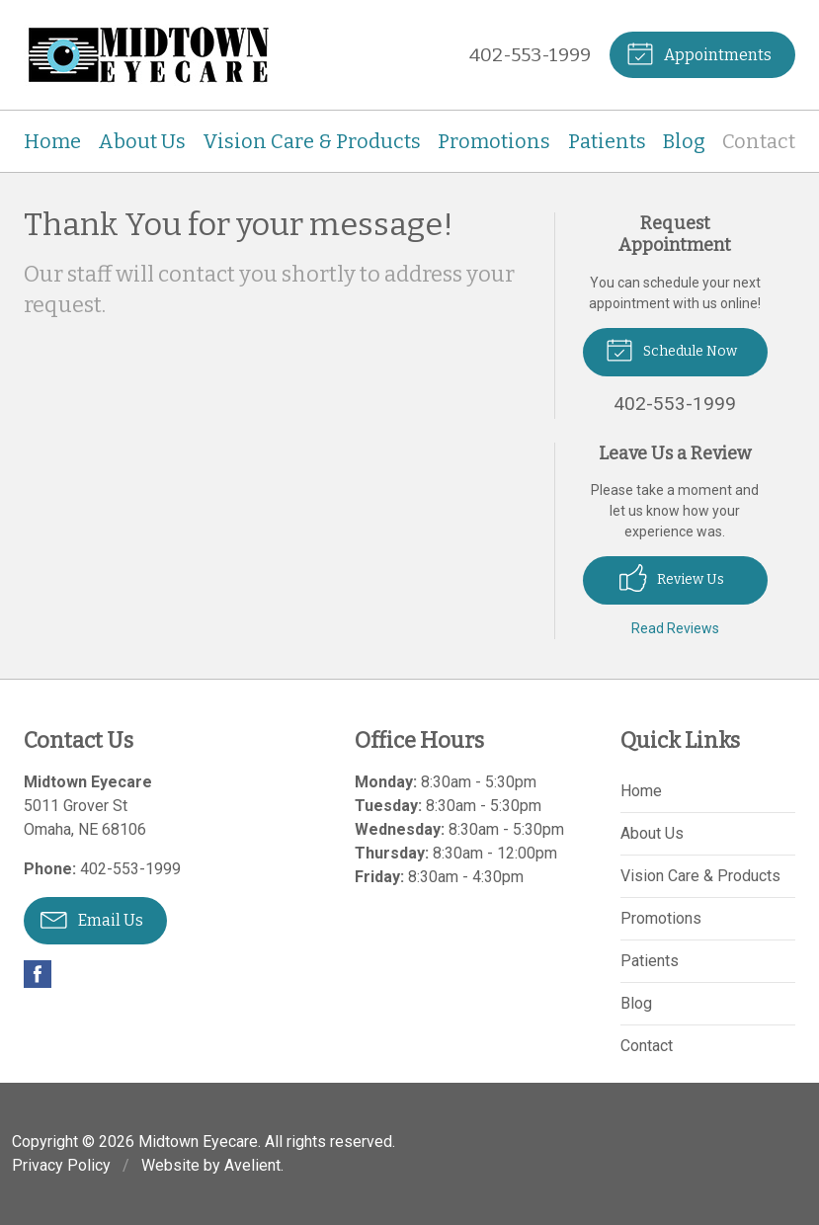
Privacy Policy (61, 1165)
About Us (142, 141)
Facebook (37, 974)
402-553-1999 (530, 54)
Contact (758, 141)
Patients (607, 141)
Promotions (494, 141)
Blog (684, 141)
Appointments (699, 52)
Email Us (92, 919)
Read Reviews (675, 628)
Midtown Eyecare (198, 1141)
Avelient (252, 1165)
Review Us (671, 578)
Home (52, 141)
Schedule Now (671, 349)
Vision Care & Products (312, 141)
